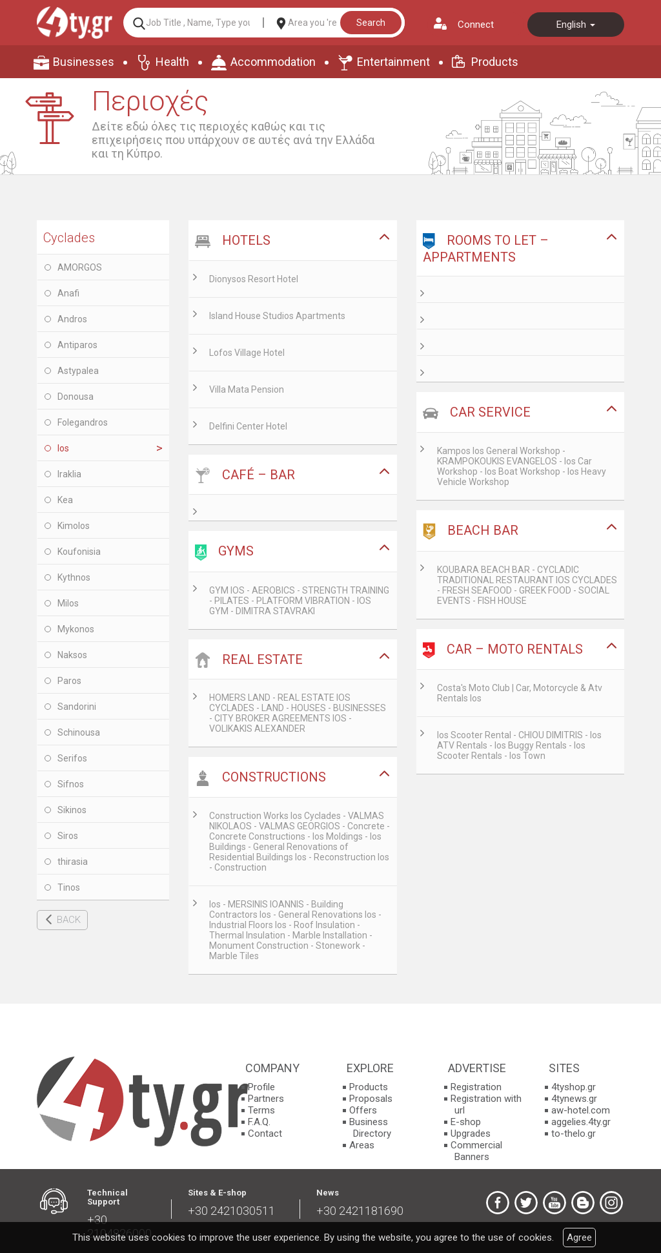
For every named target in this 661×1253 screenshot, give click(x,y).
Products (494, 61)
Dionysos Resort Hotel (253, 279)
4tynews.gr (574, 1098)
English (575, 24)
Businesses (83, 61)
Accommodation (273, 61)
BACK (69, 920)
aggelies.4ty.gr (581, 1122)
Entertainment (393, 61)
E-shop (466, 1122)
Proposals (370, 1098)
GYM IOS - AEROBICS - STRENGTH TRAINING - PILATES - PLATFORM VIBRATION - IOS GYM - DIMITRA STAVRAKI (299, 600)
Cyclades (69, 237)
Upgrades (471, 1133)
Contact (265, 1133)
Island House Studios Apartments (277, 316)
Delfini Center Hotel (248, 426)
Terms (261, 1110)
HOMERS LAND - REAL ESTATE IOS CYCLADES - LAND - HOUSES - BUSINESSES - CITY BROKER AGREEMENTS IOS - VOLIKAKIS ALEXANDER (297, 713)
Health (172, 61)
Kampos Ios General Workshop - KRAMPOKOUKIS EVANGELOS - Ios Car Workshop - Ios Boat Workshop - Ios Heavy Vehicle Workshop (521, 466)
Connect (476, 24)
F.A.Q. (259, 1122)
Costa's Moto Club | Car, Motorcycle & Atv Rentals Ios (519, 693)
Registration (476, 1087)
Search (370, 22)
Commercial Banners (476, 1151)
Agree (579, 1237)
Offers (363, 1110)
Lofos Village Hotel (247, 352)
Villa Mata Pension (246, 389)
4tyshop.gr (573, 1087)
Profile (261, 1087)
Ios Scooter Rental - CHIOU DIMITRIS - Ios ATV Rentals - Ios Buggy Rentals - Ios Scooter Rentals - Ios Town (519, 745)
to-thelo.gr (573, 1133)
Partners (266, 1098)
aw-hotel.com (580, 1110)
